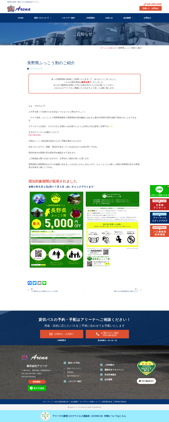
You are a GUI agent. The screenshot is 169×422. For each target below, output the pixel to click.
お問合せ (147, 18)
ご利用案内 (90, 18)
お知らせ (109, 18)
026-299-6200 (34, 135)
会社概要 (128, 18)
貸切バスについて (42, 18)
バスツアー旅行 (68, 18)
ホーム (103, 48)
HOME (20, 18)
